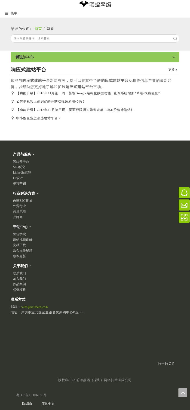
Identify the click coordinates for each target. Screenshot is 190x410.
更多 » (172, 69)
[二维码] (172, 345)
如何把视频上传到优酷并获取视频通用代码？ (51, 101)
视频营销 (19, 183)
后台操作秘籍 (22, 250)
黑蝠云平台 (21, 161)
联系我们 (19, 273)
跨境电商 (19, 211)
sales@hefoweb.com (34, 307)
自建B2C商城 (22, 200)
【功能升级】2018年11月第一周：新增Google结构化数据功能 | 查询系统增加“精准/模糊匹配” (88, 93)
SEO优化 (19, 167)
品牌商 (18, 217)
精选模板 (19, 289)
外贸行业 (19, 206)
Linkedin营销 (22, 172)
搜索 (175, 38)
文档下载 (19, 245)
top (182, 392)
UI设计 (18, 178)
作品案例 (19, 284)
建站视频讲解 (22, 240)
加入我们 (19, 279)
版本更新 (19, 256)
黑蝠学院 (19, 234)
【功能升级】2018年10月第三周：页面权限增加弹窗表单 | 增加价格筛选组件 (75, 110)
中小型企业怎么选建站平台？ (38, 118)
